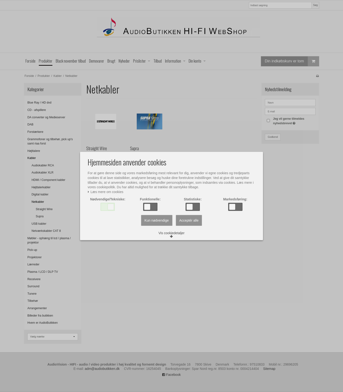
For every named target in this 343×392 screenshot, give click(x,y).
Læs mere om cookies (107, 191)
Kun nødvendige (157, 222)
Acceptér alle (189, 222)
